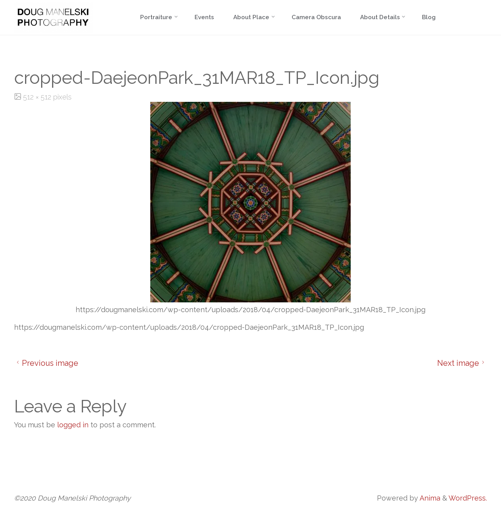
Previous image (46, 363)
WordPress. (468, 498)
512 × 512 (38, 97)
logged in (72, 425)
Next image (462, 363)
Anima (429, 498)
